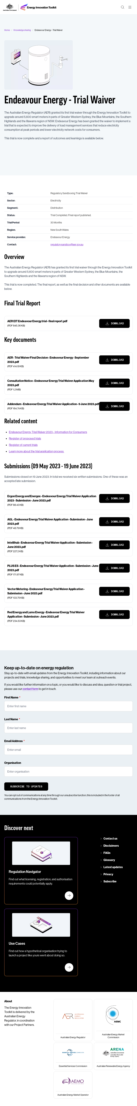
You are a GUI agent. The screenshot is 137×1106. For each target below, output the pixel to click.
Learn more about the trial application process (36, 451)
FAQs (106, 853)
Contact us (110, 838)
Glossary (109, 860)
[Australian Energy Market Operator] (73, 1085)
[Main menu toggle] (130, 7)
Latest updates (113, 867)
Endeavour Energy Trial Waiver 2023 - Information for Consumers (48, 432)
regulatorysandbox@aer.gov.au (66, 244)
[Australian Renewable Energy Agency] (113, 1056)
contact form (30, 689)
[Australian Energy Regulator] (73, 1020)
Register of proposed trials (25, 438)
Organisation (12, 763)
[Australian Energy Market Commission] (113, 1020)
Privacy (108, 874)
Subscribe (109, 881)
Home (7, 30)
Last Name (11, 719)
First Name (11, 697)
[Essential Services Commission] (73, 1056)
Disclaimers (111, 845)
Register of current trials (23, 445)
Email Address (13, 741)
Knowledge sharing (22, 30)
